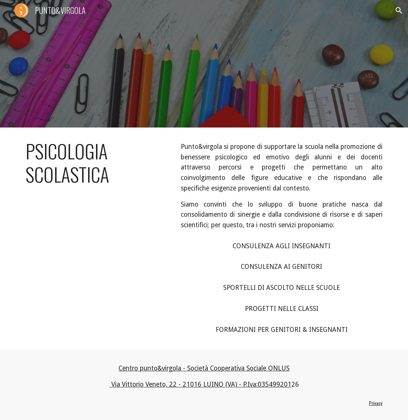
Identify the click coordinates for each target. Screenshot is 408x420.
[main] (95, 162)
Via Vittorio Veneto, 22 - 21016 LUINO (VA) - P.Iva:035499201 (200, 384)
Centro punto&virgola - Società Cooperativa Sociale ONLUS (204, 368)
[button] (399, 11)
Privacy (375, 403)
